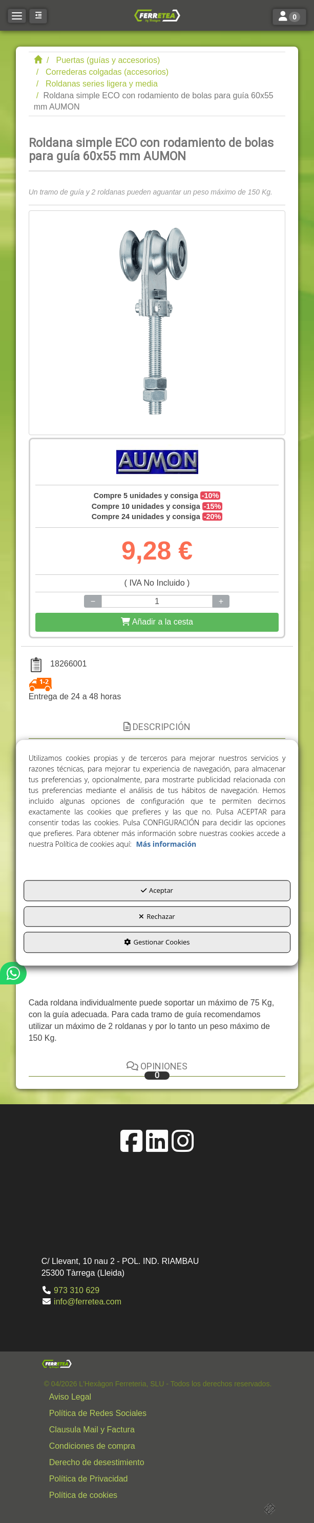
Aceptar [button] (157, 890)
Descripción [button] (157, 726)
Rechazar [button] (157, 916)
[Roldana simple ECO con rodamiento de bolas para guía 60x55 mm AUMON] (157, 323)
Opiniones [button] (157, 1070)
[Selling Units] (157, 601)
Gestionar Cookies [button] (157, 942)
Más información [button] (166, 844)
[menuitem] (158, 1397)
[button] (156, 15)
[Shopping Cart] (157, 622)
